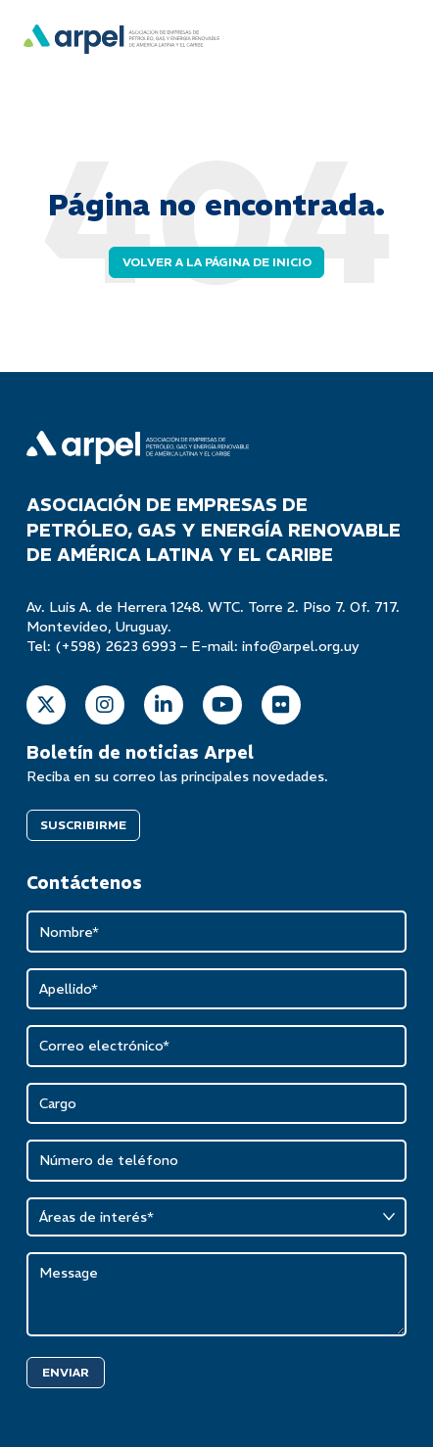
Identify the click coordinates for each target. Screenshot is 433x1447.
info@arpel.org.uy (301, 646)
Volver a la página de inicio (217, 262)
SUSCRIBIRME (83, 824)
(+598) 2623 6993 (115, 646)
